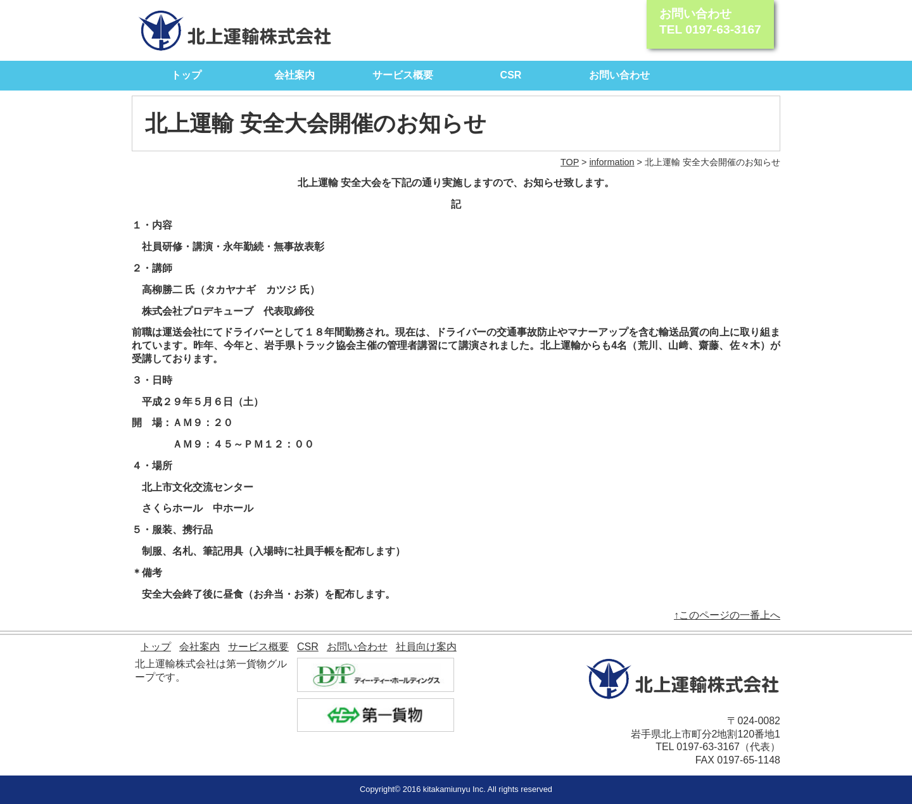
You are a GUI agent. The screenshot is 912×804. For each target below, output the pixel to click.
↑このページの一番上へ (727, 615)
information (611, 162)
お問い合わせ (619, 75)
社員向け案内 (426, 646)
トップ (186, 75)
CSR (511, 75)
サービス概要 (402, 75)
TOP (569, 162)
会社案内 (294, 75)
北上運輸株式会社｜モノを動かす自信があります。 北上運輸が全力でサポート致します (235, 30)
